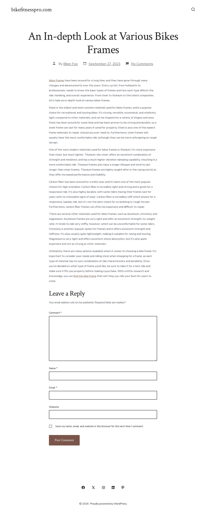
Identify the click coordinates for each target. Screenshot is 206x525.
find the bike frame (84, 276)
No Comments (142, 63)
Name (53, 368)
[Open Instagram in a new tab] (103, 487)
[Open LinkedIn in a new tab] (113, 487)
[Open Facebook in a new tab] (83, 487)
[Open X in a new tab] (93, 487)
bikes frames (56, 80)
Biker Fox (70, 63)
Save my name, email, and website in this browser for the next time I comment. (99, 426)
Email (53, 387)
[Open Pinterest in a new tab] (122, 487)
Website (54, 407)
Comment (55, 313)
